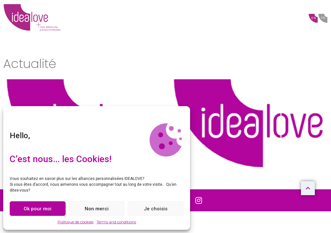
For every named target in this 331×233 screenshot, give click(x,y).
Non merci (97, 209)
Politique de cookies (75, 221)
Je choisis (155, 209)
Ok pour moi (37, 209)
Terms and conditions (116, 221)
